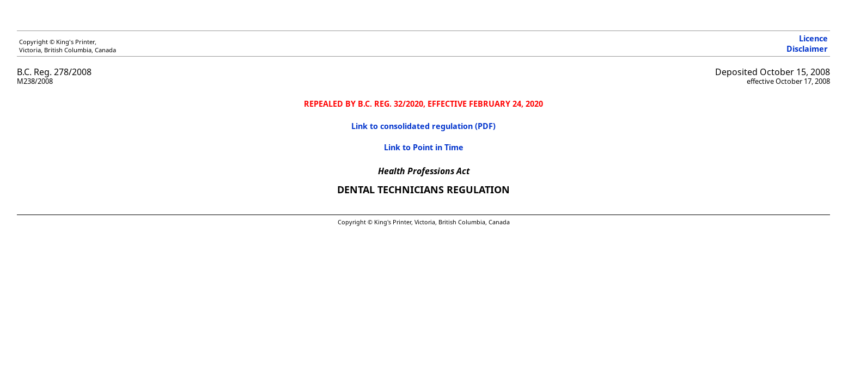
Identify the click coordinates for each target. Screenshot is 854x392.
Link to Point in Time (423, 147)
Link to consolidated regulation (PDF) (423, 126)
